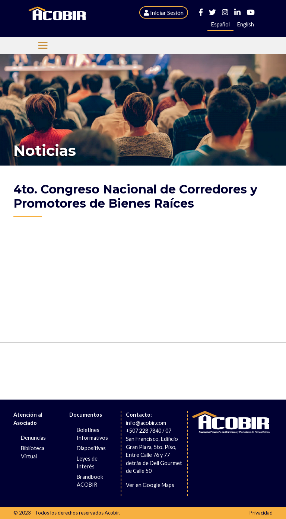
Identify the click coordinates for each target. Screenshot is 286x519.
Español (220, 24)
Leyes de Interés (87, 462)
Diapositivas (91, 448)
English (245, 24)
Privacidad (261, 513)
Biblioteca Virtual (32, 452)
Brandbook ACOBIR (90, 481)
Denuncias (33, 438)
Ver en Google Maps (150, 485)
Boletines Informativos (92, 434)
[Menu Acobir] (42, 45)
